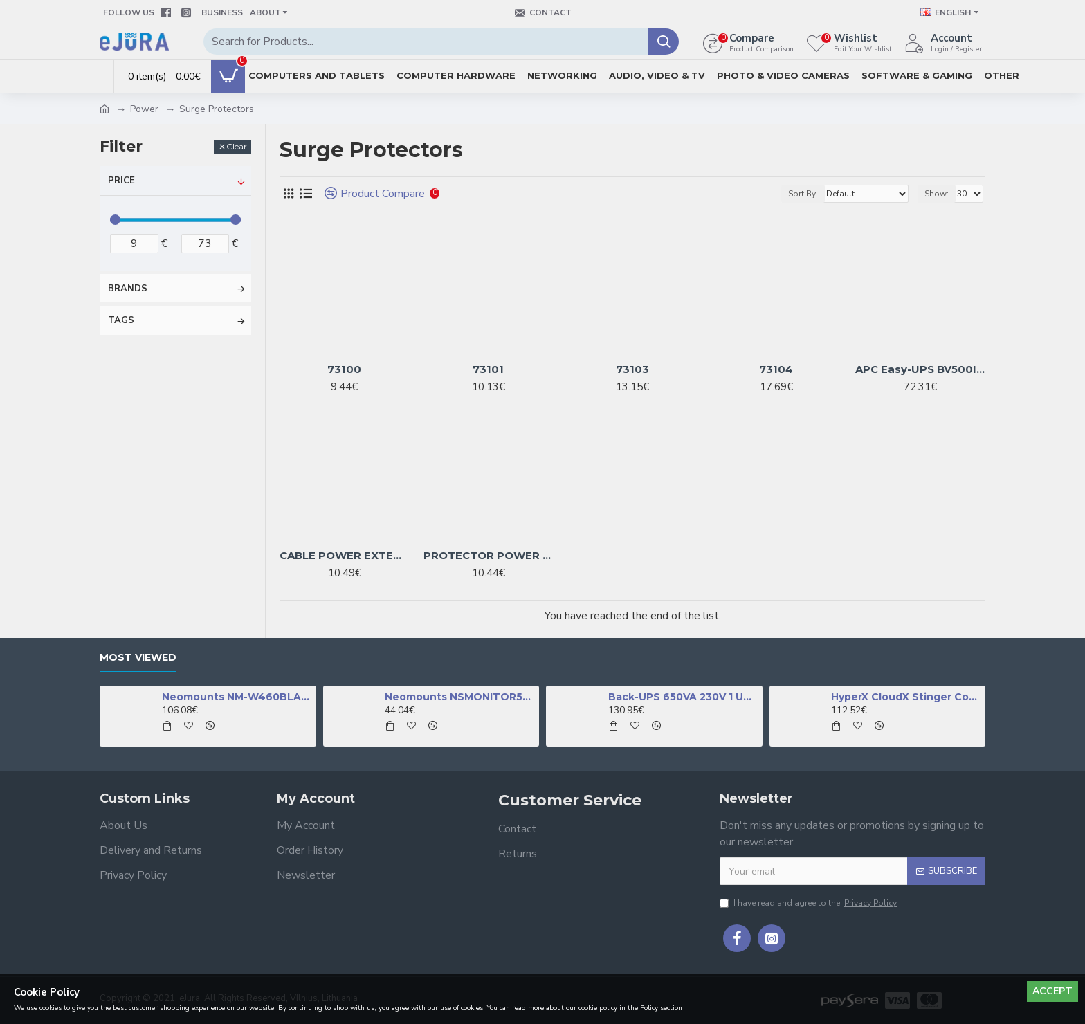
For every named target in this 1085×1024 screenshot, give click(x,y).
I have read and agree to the (809, 903)
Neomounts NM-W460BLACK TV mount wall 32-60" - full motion (236, 697)
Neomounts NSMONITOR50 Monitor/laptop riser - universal (459, 697)
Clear (236, 146)
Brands (127, 288)
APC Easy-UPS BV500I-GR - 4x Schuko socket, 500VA (920, 369)
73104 (776, 369)
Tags (121, 320)
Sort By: (803, 193)
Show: (936, 193)
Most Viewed (138, 658)
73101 (488, 369)
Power (144, 109)
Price (121, 180)
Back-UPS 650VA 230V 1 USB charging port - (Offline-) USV (683, 697)
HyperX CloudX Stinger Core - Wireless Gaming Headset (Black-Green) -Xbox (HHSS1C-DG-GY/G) (906, 697)
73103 (632, 369)
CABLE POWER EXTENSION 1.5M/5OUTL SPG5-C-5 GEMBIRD (345, 555)
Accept (1052, 991)
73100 (344, 369)
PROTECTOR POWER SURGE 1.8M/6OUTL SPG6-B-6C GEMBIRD (488, 555)
